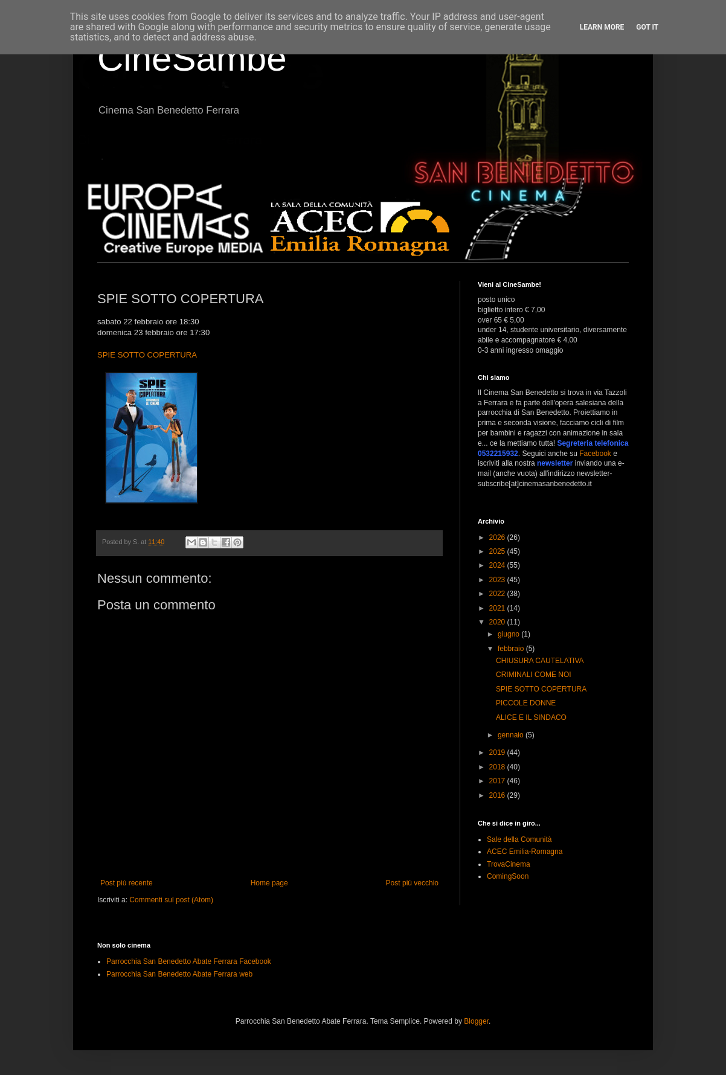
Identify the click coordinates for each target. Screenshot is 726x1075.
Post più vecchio (412, 883)
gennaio (511, 735)
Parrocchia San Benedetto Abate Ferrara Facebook (188, 961)
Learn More (602, 27)
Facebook (595, 453)
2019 (498, 752)
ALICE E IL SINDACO (531, 717)
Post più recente (126, 883)
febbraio (512, 648)
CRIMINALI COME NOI (533, 674)
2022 (498, 593)
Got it (647, 27)
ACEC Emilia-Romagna (524, 851)
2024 (498, 565)
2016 (498, 795)
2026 (498, 537)
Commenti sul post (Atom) (171, 900)
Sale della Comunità (519, 839)
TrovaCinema (508, 864)
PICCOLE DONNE (526, 703)
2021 (498, 608)
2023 (498, 580)
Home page (269, 883)
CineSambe (192, 58)
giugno (509, 634)
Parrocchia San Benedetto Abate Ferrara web (179, 974)
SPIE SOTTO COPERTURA (147, 354)
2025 (498, 551)
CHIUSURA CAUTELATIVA (540, 660)
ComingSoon (507, 876)
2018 (498, 767)
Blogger (476, 1021)
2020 (498, 622)
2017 (498, 781)
